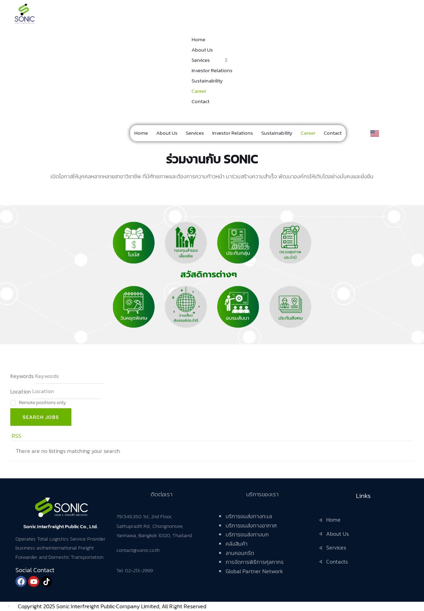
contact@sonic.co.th (138, 550)
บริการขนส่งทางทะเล (249, 516)
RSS (16, 436)
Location (20, 391)
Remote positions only (42, 402)
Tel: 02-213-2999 (134, 570)
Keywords (22, 376)
